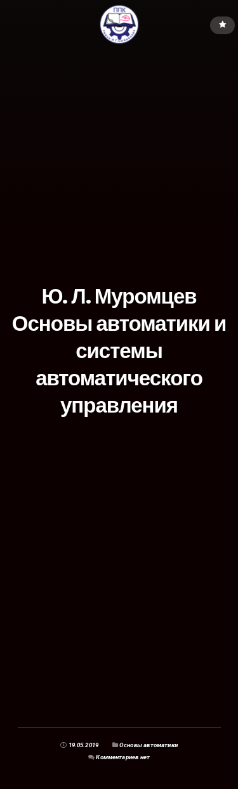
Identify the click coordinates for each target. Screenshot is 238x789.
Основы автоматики (148, 744)
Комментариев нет (123, 757)
